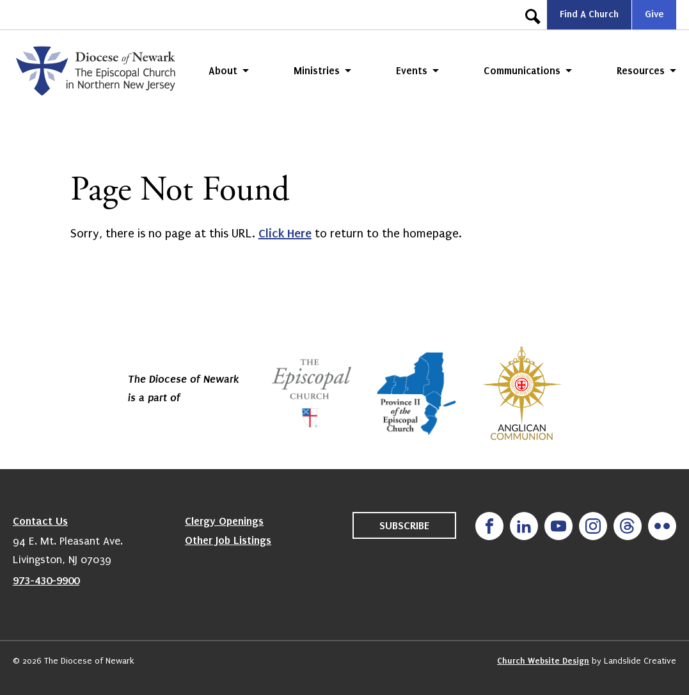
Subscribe (404, 525)
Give (654, 14)
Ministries (317, 71)
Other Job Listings (228, 540)
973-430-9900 (46, 580)
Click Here (285, 233)
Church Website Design (543, 661)
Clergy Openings (224, 521)
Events (411, 71)
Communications (522, 71)
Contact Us (40, 521)
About (223, 71)
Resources (641, 71)
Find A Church (589, 14)
